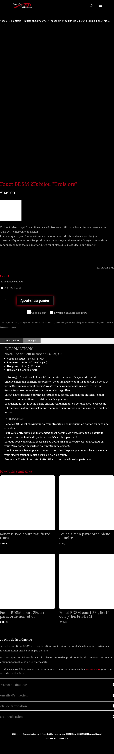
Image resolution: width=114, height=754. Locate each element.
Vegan (13, 325)
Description (11, 339)
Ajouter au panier (35, 299)
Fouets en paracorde (35, 20)
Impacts (100, 321)
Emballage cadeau (12, 280)
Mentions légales (94, 732)
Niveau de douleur (17, 352)
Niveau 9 (109, 321)
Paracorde (5, 325)
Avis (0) (32, 339)
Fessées (91, 321)
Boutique (16, 20)
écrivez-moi (93, 667)
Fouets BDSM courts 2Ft (62, 20)
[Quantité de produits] (7, 299)
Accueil (4, 20)
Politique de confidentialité (57, 737)
